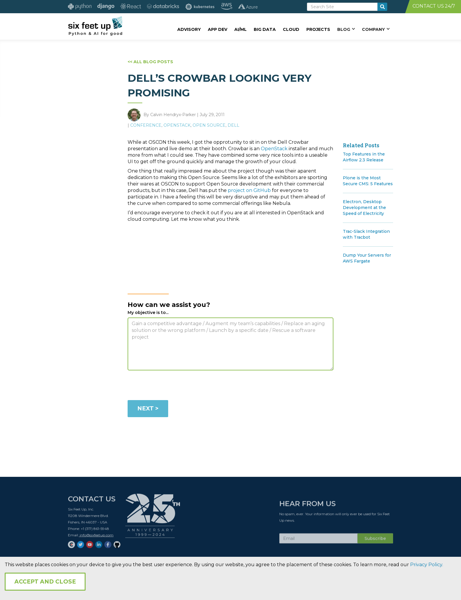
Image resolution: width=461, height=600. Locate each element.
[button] (346, 29)
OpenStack (177, 125)
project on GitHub (249, 190)
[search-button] (382, 7)
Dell (233, 125)
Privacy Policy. (426, 564)
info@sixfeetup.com (96, 537)
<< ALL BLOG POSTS (150, 62)
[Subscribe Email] (318, 541)
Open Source (209, 125)
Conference (145, 125)
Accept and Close (45, 581)
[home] (95, 25)
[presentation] (172, 386)
